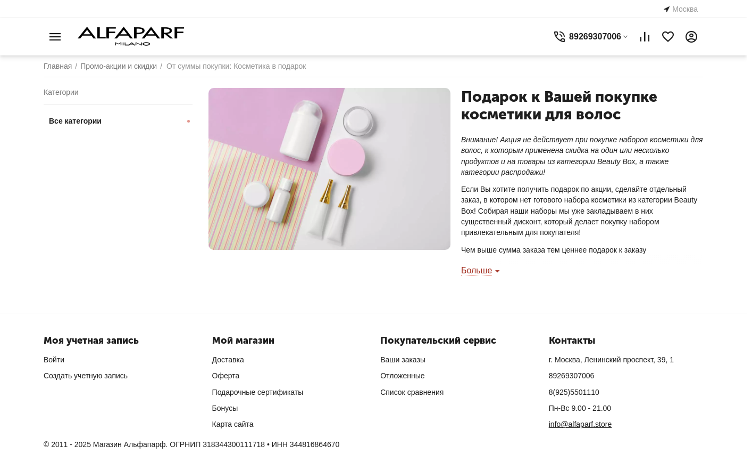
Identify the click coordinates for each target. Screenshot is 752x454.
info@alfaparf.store (580, 424)
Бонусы (225, 408)
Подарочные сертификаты (258, 392)
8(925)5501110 (574, 392)
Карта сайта (233, 424)
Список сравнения (412, 392)
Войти (54, 359)
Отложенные (402, 375)
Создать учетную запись (86, 375)
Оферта (226, 375)
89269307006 (572, 375)
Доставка (228, 359)
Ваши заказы (402, 359)
